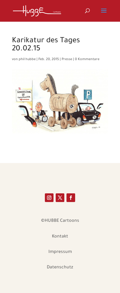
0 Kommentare (87, 59)
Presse (67, 59)
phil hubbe (27, 59)
